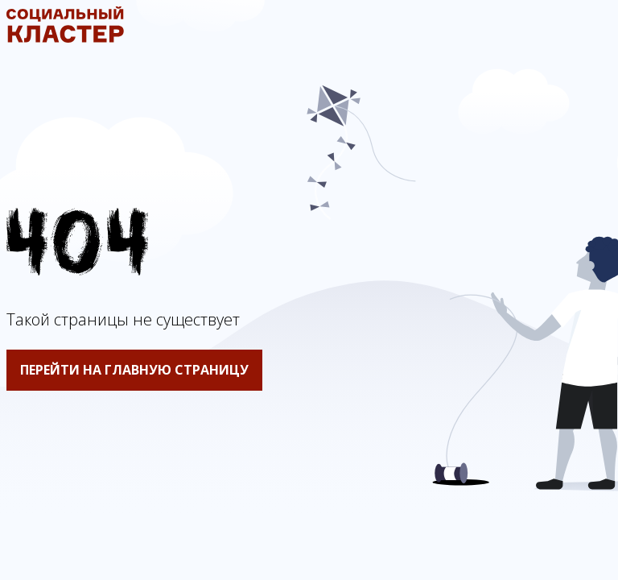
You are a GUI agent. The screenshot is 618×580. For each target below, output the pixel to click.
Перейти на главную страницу (134, 370)
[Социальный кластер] (65, 38)
